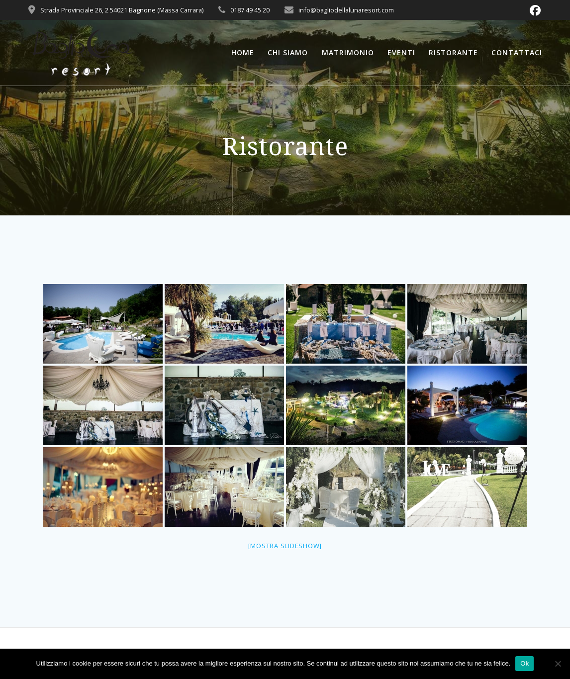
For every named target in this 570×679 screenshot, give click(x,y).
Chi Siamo (288, 52)
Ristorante (453, 52)
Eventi (401, 52)
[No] (558, 664)
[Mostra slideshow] (285, 545)
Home (242, 52)
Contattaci (516, 52)
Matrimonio (348, 52)
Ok (524, 663)
